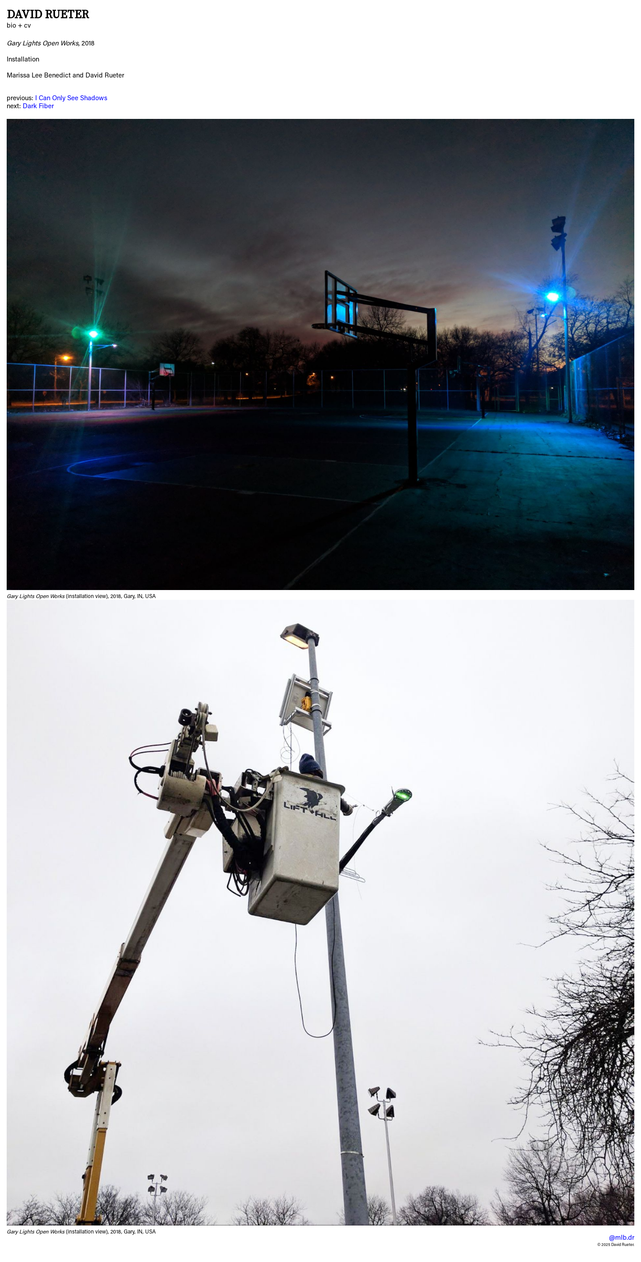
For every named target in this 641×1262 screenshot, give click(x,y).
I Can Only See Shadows (71, 98)
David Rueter (48, 14)
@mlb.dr (621, 1238)
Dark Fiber (38, 106)
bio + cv (19, 26)
